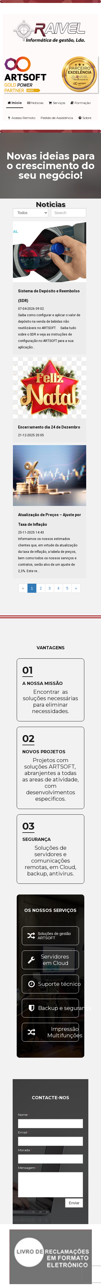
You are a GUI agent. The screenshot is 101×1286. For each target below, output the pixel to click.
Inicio (15, 103)
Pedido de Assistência (57, 118)
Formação (80, 103)
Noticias (35, 103)
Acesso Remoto (21, 118)
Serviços (57, 103)
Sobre (84, 118)
